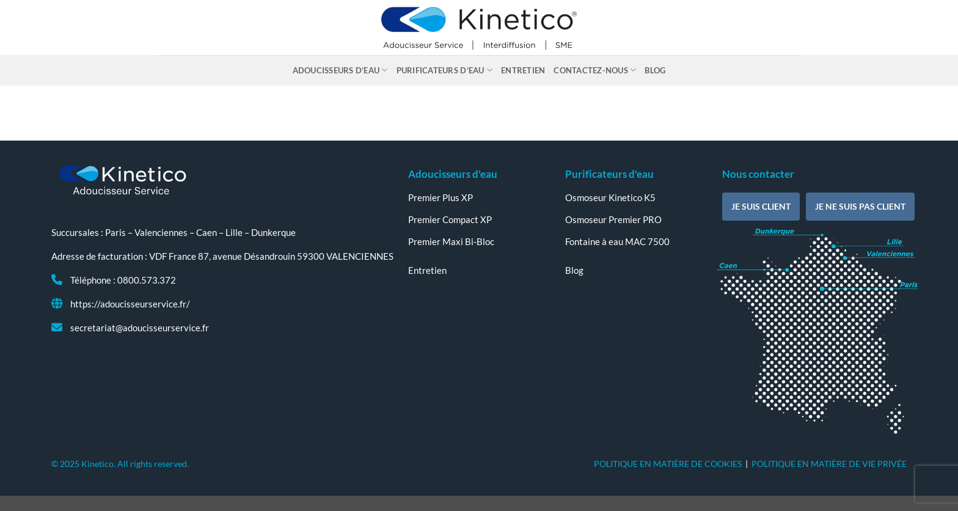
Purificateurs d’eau (444, 70)
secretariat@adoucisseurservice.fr (139, 327)
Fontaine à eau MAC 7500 (617, 241)
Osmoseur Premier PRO (613, 219)
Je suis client (761, 206)
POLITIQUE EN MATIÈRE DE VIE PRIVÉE (829, 463)
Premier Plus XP (440, 197)
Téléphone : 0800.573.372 (123, 279)
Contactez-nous (595, 70)
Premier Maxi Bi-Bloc (451, 241)
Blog (655, 70)
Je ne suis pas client (860, 206)
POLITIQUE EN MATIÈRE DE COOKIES (668, 463)
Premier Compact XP (450, 219)
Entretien (523, 70)
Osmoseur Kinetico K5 (610, 197)
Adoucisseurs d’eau (340, 70)
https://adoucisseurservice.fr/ (130, 303)
